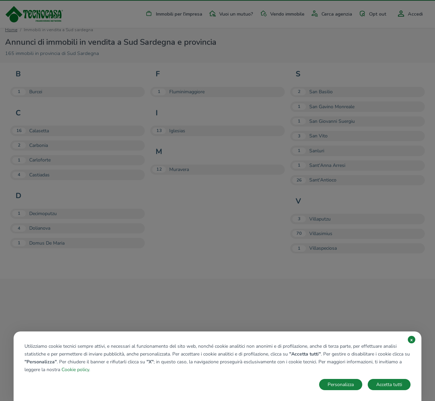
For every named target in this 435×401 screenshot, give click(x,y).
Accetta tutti (389, 384)
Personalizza (341, 384)
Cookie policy (75, 369)
